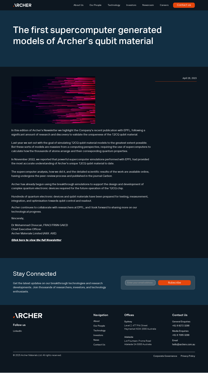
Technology (114, 5)
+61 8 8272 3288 (180, 325)
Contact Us (99, 345)
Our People (96, 5)
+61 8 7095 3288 (180, 335)
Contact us (184, 5)
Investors (131, 5)
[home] (22, 5)
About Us (78, 5)
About (96, 321)
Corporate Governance (165, 356)
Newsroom (148, 5)
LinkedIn (17, 331)
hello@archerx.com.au (183, 344)
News (96, 340)
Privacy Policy (188, 356)
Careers (164, 5)
